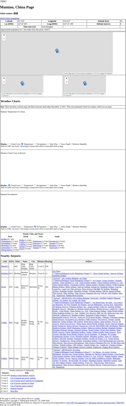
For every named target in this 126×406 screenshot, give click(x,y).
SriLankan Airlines (90, 341)
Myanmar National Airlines (63, 330)
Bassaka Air (72, 309)
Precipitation (41, 144)
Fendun (22, 242)
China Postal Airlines (115, 311)
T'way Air (89, 363)
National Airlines (80, 330)
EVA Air (73, 317)
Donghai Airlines (105, 285)
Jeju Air (115, 322)
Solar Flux (54, 144)
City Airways (91, 313)
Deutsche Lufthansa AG (62, 315)
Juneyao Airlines (116, 273)
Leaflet (66, 73)
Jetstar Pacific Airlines (95, 324)
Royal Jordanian (91, 334)
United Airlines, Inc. (91, 345)
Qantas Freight (98, 332)
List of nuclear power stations (21, 386)
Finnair (111, 320)
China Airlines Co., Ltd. (69, 283)
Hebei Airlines (70, 287)
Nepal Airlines (93, 330)
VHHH (4, 323)
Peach (68, 332)
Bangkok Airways (60, 309)
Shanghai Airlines (66, 291)
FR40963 (4, 273)
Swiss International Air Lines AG (111, 341)
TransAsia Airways (109, 365)
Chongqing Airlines (77, 285)
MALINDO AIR (102, 326)
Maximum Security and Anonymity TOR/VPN (106, 403)
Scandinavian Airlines (61, 337)
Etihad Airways (58, 320)
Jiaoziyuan (53, 248)
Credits (37, 398)
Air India (109, 303)
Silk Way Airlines (66, 339)
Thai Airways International (73, 343)
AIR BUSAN (66, 298)
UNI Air (104, 293)
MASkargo (114, 326)
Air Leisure (97, 281)
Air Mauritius (58, 305)
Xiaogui (52, 243)
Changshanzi (6, 241)
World (2, 18)
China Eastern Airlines (87, 283)
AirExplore (118, 305)
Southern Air (65, 341)
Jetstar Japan (81, 324)
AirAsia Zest (108, 305)
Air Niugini (82, 305)
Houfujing (5, 245)
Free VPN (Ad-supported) (76, 403)
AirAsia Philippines (95, 305)
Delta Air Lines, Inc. (115, 313)
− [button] (4, 39)
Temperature (28, 144)
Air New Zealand (70, 305)
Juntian (22, 247)
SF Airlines (105, 289)
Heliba (21, 240)
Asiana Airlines (108, 281)
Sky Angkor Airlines (64, 363)
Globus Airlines (67, 322)
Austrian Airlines (114, 307)
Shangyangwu (6, 250)
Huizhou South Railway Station (22, 375)
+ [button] (4, 35)
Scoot (72, 337)
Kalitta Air (62, 326)
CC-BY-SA (96, 73)
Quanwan (36, 243)
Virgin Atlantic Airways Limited (79, 347)
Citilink (82, 313)
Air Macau (97, 352)
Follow (3, 1)
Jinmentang (37, 245)
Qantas (89, 332)
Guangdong (14, 18)
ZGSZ (3, 287)
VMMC (4, 358)
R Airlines (64, 361)
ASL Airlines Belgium (69, 278)
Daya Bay (14, 391)
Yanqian (36, 248)
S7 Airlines (102, 334)
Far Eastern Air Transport (75, 320)
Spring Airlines (114, 291)
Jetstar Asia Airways (68, 324)
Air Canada (73, 300)
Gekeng (22, 244)
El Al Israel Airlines (94, 317)
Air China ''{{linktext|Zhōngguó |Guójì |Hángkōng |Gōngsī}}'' (72, 272)
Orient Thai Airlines (108, 330)
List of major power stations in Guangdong (26, 381)
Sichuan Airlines (95, 291)
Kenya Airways (72, 326)
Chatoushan (5, 248)
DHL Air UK (102, 313)
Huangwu (53, 245)
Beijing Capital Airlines (87, 309)
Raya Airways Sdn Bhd (91, 289)
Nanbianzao (37, 241)
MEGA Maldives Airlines (102, 358)
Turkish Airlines (66, 345)
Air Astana (64, 300)
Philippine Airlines (78, 332)
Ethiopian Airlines (117, 317)
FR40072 (4, 266)
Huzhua (4, 239)
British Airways (103, 309)
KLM (55, 326)
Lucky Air (66, 289)
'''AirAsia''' (57, 278)
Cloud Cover (16, 144)
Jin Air (107, 324)
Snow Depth (65, 144)
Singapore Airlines (81, 339)
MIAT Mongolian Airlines (77, 328)
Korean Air (95, 287)
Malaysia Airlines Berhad (97, 328)
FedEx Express (118, 285)
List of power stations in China (22, 383)
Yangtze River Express (74, 295)
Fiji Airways (102, 320)
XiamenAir (61, 295)
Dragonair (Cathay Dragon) (96, 315)
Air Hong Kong (99, 303)
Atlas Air (103, 307)
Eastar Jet (81, 317)
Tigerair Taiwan (95, 365)
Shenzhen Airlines (81, 291)
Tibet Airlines (68, 293)
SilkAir (105, 291)
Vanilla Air (104, 345)
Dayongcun (53, 241)
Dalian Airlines (92, 285)
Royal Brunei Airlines (75, 334)
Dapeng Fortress (16, 388)
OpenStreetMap (80, 73)
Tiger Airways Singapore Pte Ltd (87, 293)
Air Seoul (105, 352)
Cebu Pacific (64, 311)
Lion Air (118, 287)
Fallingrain (109, 73)
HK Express (78, 322)
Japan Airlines (105, 322)
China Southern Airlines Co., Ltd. (110, 283)
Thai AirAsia (57, 293)
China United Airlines (101, 273)
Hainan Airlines (58, 287)
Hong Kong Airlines (91, 322)
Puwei (21, 249)
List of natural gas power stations (23, 378)
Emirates (106, 317)
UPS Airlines (113, 293)
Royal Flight (73, 361)
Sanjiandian (5, 243)
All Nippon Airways (60, 307)
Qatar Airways (110, 332)
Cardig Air (113, 309)
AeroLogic (94, 298)
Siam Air (108, 337)
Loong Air (57, 289)
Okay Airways (75, 289)
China (7, 18)
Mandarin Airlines (115, 328)
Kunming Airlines (59, 276)
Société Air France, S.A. (98, 339)
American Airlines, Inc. (78, 307)
